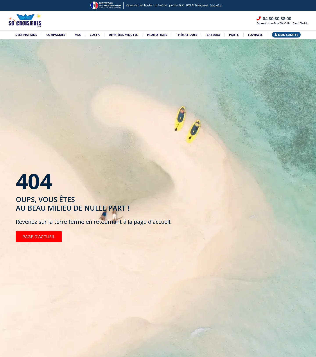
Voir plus (215, 5)
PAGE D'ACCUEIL (38, 237)
